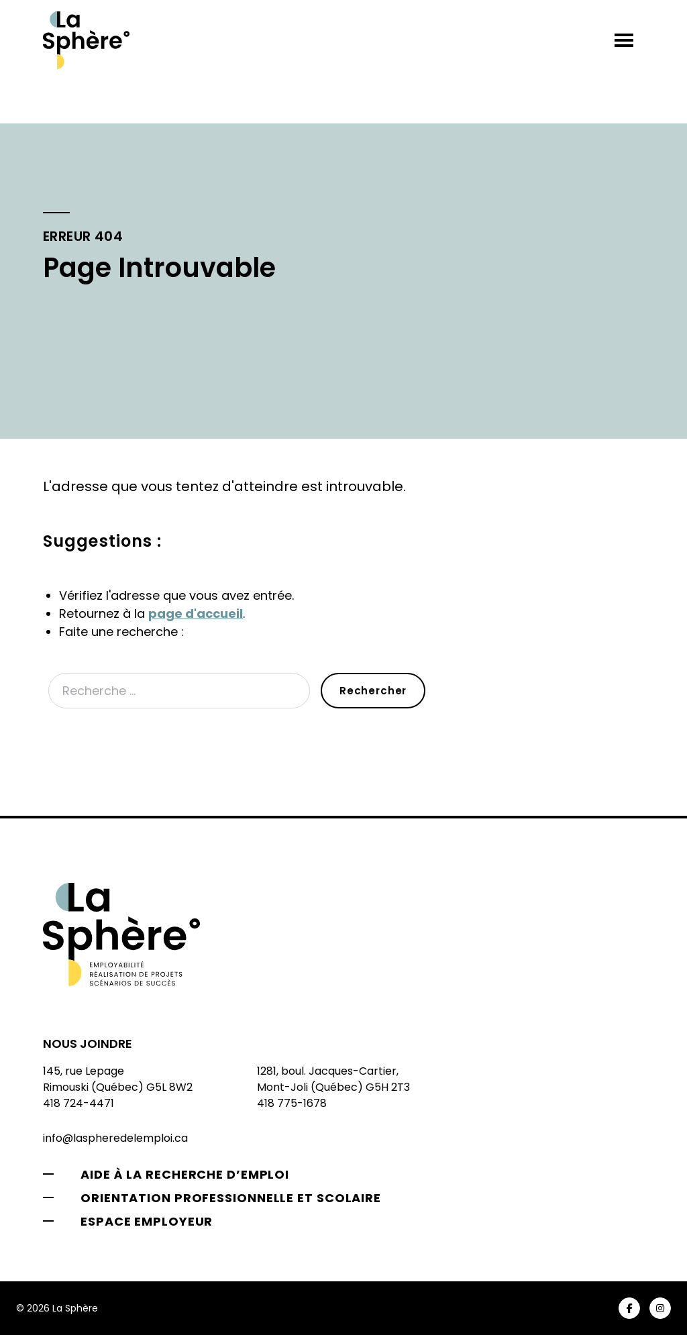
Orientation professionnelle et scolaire (231, 1197)
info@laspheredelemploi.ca (115, 1138)
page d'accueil (195, 613)
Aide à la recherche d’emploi (185, 1174)
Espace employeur (147, 1221)
